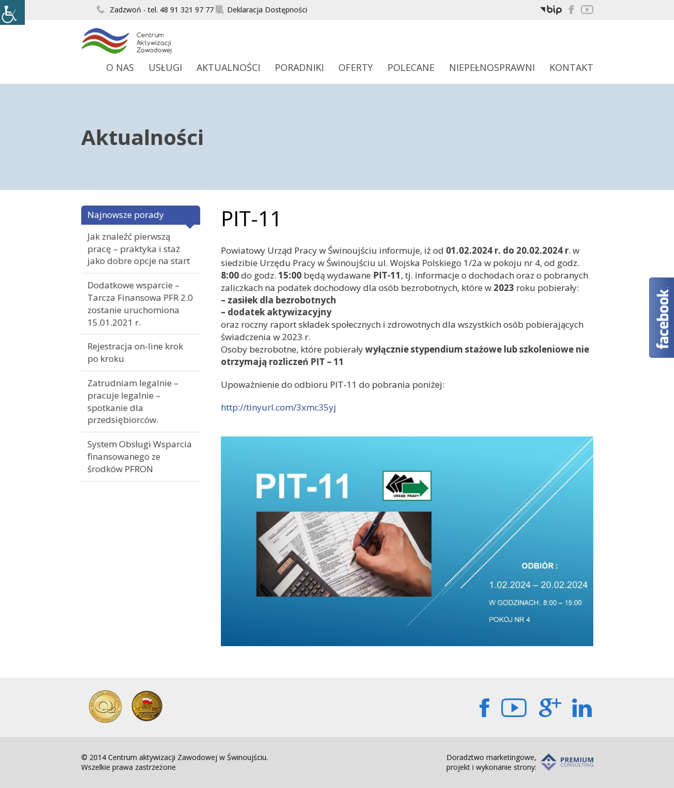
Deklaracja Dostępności (261, 9)
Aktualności (228, 67)
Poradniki (299, 67)
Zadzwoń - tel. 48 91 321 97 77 (155, 9)
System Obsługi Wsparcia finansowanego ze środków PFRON (139, 456)
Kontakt (571, 67)
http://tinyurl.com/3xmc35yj (278, 407)
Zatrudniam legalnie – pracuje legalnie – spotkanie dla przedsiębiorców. (132, 401)
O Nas (120, 67)
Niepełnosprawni (492, 67)
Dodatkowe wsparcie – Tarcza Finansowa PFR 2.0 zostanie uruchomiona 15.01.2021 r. (140, 303)
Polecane (411, 67)
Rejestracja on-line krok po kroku (135, 352)
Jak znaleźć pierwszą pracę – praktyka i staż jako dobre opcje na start (138, 248)
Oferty (355, 67)
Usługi (165, 67)
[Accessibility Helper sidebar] (12, 12)
